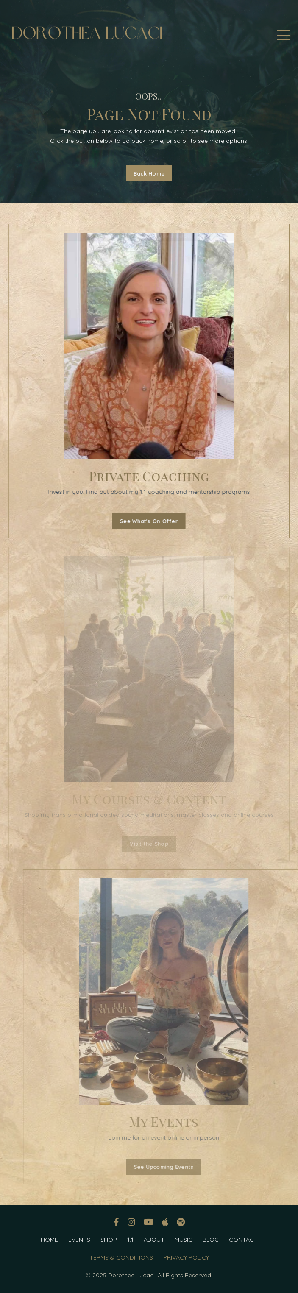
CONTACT (243, 1239)
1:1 (130, 1239)
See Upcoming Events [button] (174, 1166)
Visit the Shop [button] (149, 843)
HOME (49, 1239)
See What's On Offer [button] (148, 521)
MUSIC (183, 1239)
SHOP (108, 1239)
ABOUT (154, 1239)
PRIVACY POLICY (186, 1257)
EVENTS (79, 1239)
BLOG (211, 1239)
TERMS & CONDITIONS (121, 1257)
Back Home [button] (149, 173)
